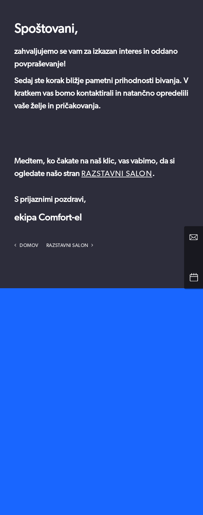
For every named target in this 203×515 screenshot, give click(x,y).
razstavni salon (116, 174)
